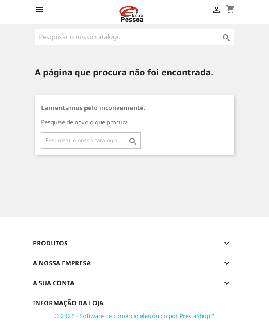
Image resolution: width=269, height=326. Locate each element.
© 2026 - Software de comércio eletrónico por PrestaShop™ (134, 316)
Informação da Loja (68, 303)
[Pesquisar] (134, 37)
